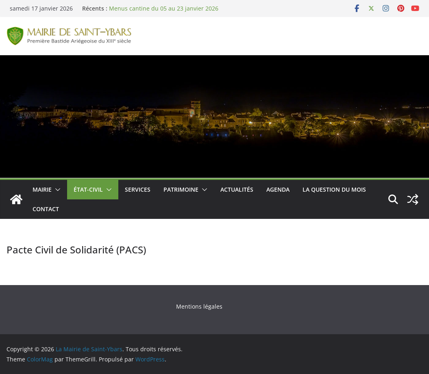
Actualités (236, 189)
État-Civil (88, 189)
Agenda (278, 189)
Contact (46, 209)
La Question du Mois (334, 189)
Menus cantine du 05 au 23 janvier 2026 (163, 8)
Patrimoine (180, 189)
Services (137, 189)
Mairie (42, 189)
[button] (56, 189)
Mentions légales (199, 306)
